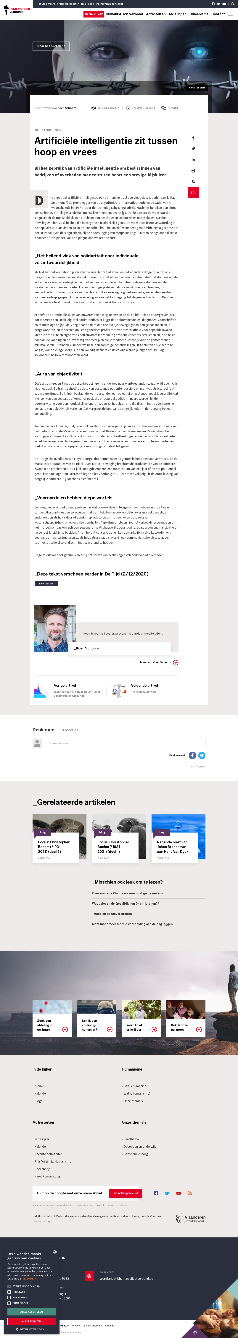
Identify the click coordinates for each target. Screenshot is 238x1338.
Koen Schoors (67, 108)
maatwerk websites (71, 1332)
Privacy (76, 1326)
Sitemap (110, 1326)
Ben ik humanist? (134, 1086)
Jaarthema (130, 1139)
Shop (91, 4)
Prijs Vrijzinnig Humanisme (52, 1161)
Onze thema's (132, 1101)
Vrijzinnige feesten (68, 4)
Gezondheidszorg (135, 1154)
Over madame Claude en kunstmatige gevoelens (127, 893)
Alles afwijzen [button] (31, 1321)
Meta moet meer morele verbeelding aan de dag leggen (132, 924)
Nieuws (39, 1086)
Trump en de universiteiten (112, 914)
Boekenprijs (42, 1169)
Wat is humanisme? (136, 1093)
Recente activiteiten (47, 1154)
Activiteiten (156, 14)
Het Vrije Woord (46, 4)
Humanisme (198, 14)
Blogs (37, 1101)
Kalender (40, 1093)
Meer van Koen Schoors (155, 662)
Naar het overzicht (51, 46)
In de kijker (94, 14)
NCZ (83, 4)
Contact (218, 14)
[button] (31, 1329)
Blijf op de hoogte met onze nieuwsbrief (88, 1193)
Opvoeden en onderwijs (139, 1146)
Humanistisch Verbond (124, 14)
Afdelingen (177, 14)
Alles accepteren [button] (31, 1311)
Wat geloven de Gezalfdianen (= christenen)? (125, 903)
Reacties (173, 108)
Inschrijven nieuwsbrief (109, 4)
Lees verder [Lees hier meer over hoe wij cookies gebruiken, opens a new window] (29, 1278)
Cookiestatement (92, 1326)
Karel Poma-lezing (46, 1176)
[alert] (32, 1290)
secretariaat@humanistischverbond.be (126, 1279)
